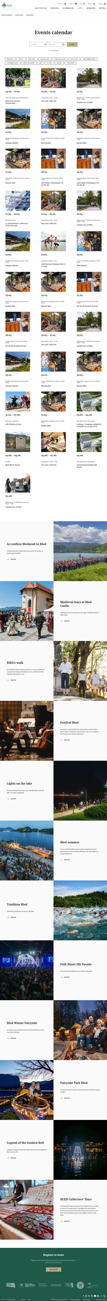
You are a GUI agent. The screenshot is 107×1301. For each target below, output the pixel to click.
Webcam (71, 3)
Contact (23, 1299)
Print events (53, 50)
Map (81, 3)
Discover (11, 559)
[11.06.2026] (56, 44)
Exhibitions (29, 15)
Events (80, 8)
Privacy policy (86, 1299)
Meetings (102, 8)
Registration (54, 1269)
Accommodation (68, 8)
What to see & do (41, 8)
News (29, 1299)
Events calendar (6, 15)
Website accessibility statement (59, 1299)
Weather (60, 4)
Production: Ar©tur (101, 1299)
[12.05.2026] (38, 44)
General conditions (75, 1299)
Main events (19, 15)
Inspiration (54, 8)
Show (72, 44)
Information (91, 8)
